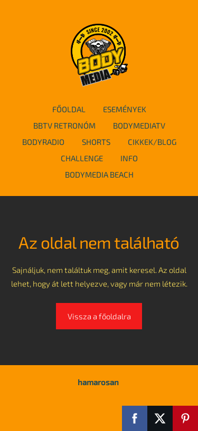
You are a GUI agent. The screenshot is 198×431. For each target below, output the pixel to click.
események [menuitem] (124, 109)
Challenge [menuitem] (82, 158)
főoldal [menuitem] (69, 109)
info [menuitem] (129, 158)
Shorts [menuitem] (96, 141)
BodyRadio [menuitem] (43, 141)
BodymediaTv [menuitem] (139, 125)
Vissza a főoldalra (99, 316)
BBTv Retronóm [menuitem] (64, 125)
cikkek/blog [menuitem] (152, 141)
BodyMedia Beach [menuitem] (99, 174)
